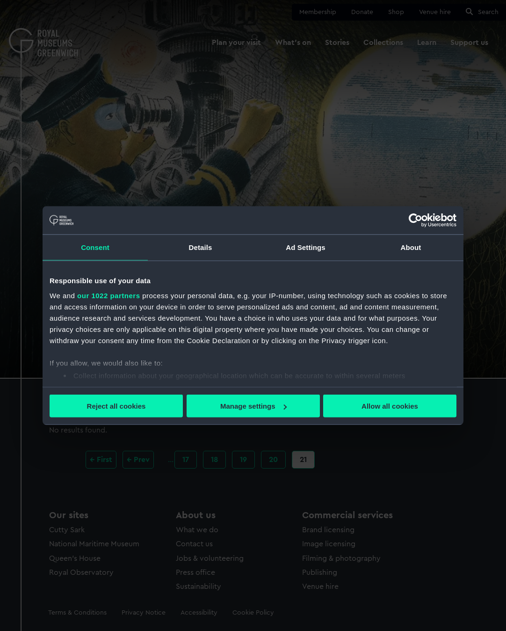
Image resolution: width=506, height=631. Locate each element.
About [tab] (411, 247)
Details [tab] (200, 247)
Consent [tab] (95, 247)
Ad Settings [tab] (305, 247)
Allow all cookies (389, 406)
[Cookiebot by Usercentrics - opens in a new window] (415, 220)
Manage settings (253, 406)
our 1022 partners (108, 295)
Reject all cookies (116, 406)
